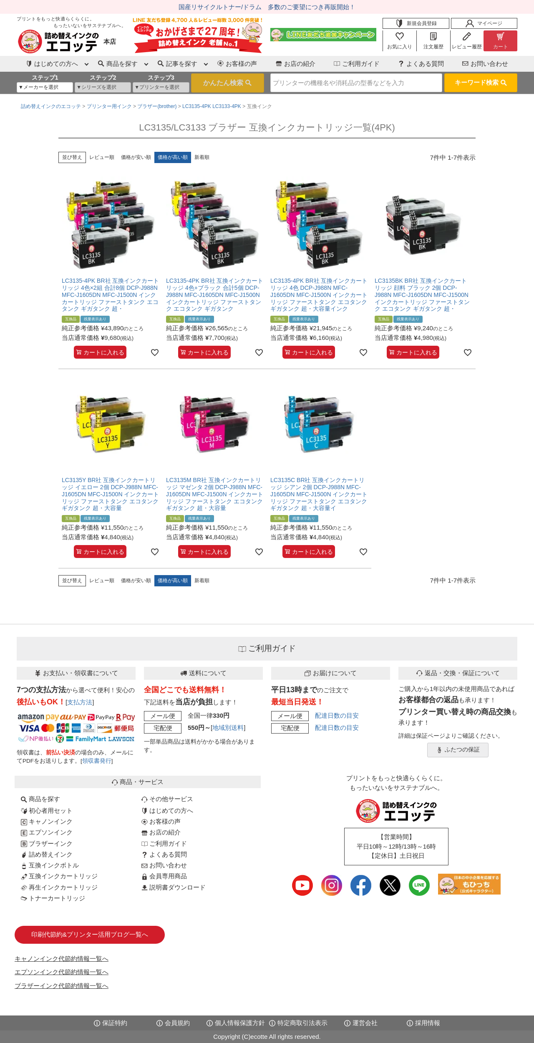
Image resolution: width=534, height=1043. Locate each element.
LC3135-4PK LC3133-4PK (211, 106)
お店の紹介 (295, 63)
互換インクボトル (50, 865)
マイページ (484, 23)
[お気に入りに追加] (154, 352)
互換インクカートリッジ (59, 876)
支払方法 (79, 702)
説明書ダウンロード (173, 887)
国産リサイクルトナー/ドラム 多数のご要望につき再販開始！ (267, 6)
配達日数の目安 (337, 715)
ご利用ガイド (357, 63)
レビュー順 (101, 157)
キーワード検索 (481, 82)
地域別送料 (228, 727)
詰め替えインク (47, 854)
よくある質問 (421, 63)
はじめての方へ (167, 810)
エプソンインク (47, 832)
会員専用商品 (164, 876)
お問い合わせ (485, 63)
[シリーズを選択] (103, 87)
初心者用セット (47, 810)
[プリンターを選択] (161, 87)
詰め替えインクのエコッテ (51, 106)
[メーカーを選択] (45, 87)
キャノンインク (47, 821)
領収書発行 (96, 761)
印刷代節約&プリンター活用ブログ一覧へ (89, 934)
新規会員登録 (416, 23)
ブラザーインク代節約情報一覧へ (61, 985)
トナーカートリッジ (53, 898)
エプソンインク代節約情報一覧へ (61, 971)
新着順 (201, 157)
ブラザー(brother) (156, 106)
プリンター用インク (109, 106)
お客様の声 (237, 63)
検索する (227, 83)
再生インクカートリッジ (59, 887)
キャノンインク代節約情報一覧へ (61, 958)
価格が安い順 (136, 157)
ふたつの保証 (458, 749)
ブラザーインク (47, 843)
